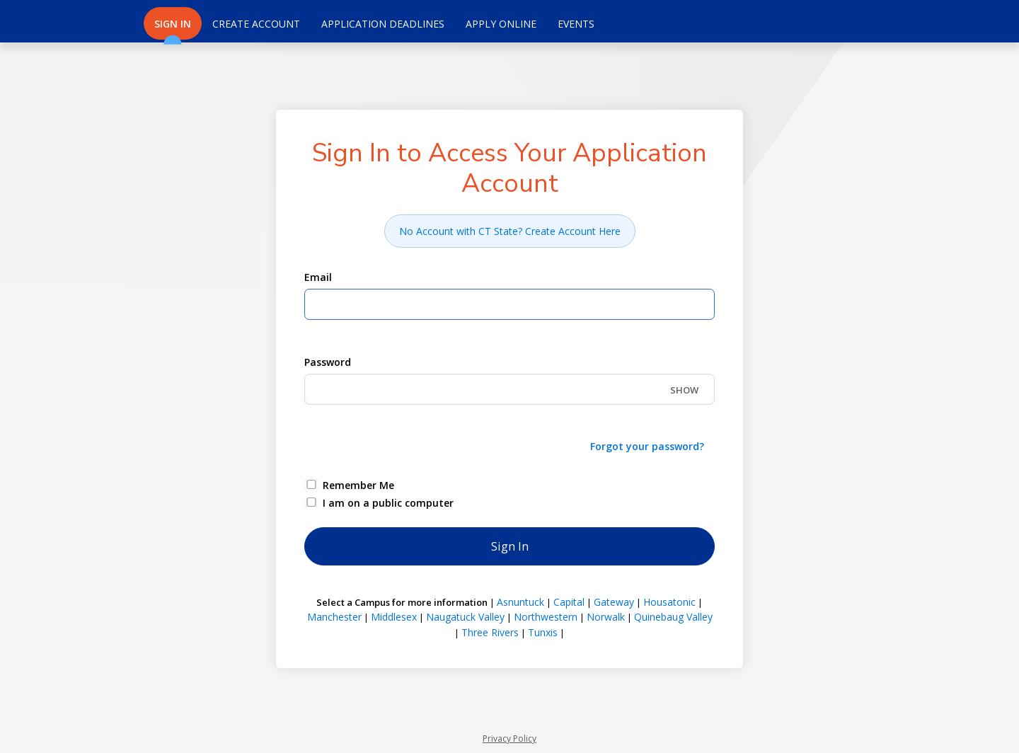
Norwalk (606, 616)
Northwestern (545, 616)
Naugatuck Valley (465, 616)
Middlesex (394, 616)
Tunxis (543, 632)
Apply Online (501, 23)
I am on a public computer (388, 503)
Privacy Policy (509, 738)
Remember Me (358, 485)
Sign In (172, 28)
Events (576, 23)
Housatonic (669, 602)
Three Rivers (490, 632)
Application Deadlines (382, 23)
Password (327, 362)
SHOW (684, 390)
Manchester (334, 616)
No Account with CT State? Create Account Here (510, 231)
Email (318, 277)
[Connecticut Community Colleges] (70, 21)
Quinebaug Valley (673, 616)
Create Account (256, 23)
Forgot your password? (647, 446)
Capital (569, 602)
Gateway (614, 602)
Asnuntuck (520, 602)
